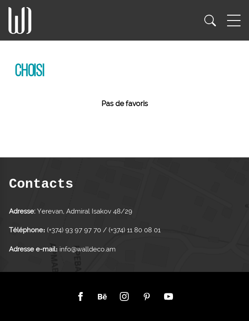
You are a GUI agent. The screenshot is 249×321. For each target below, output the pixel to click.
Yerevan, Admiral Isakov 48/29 (84, 211)
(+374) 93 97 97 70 (75, 230)
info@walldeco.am (87, 249)
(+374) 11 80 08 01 (133, 230)
